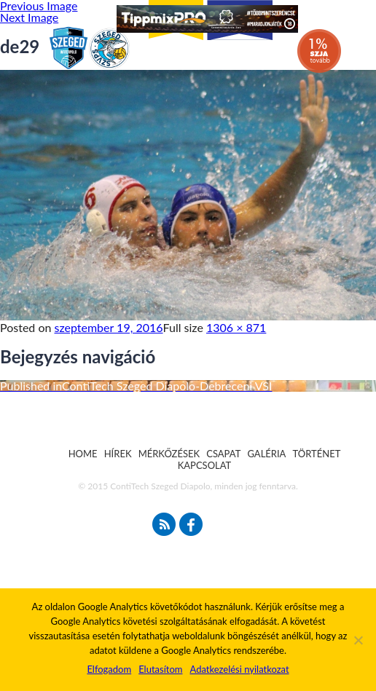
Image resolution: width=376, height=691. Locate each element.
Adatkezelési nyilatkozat (239, 669)
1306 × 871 (236, 327)
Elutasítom (160, 669)
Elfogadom (109, 669)
